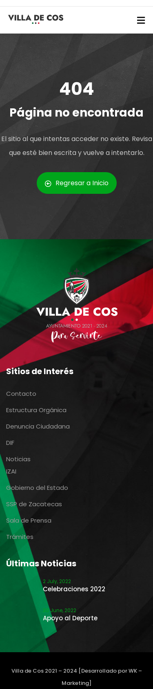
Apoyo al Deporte (70, 618)
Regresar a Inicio (77, 183)
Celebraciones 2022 (74, 589)
